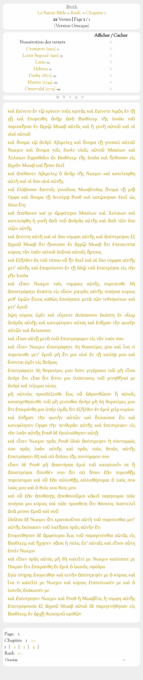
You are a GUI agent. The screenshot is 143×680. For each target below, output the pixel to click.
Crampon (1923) (41, 49)
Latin (40, 62)
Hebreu (41, 69)
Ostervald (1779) (40, 89)
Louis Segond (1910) (40, 55)
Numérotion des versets (42, 42)
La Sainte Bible (52, 13)
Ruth (76, 13)
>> (33, 640)
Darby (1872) (40, 76)
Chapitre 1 (96, 13)
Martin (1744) (40, 82)
